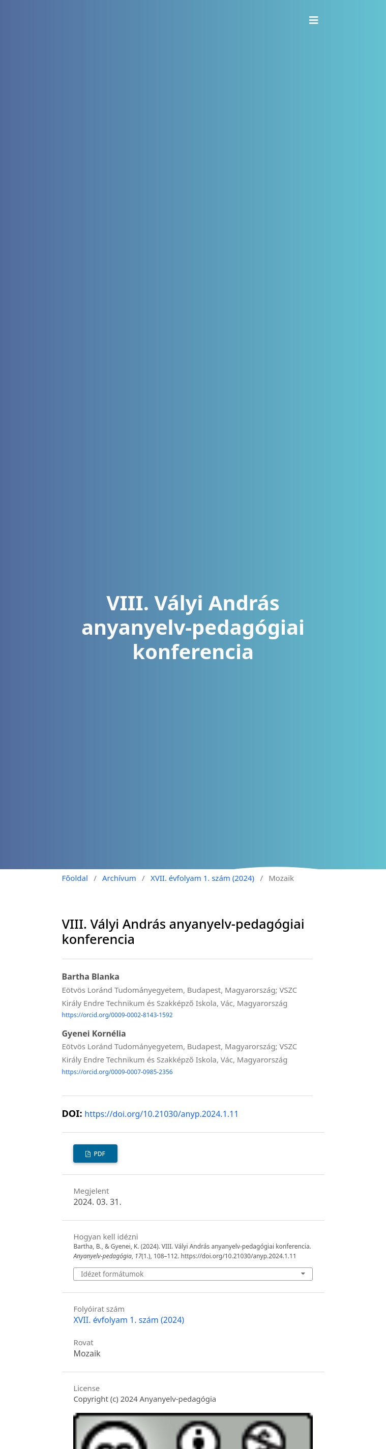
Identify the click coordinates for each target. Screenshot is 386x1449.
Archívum (119, 878)
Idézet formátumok (112, 1274)
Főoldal (75, 878)
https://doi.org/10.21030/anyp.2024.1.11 (161, 1113)
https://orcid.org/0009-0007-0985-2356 (117, 1072)
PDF (98, 1153)
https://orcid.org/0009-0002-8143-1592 (117, 1015)
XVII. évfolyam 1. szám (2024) (202, 878)
